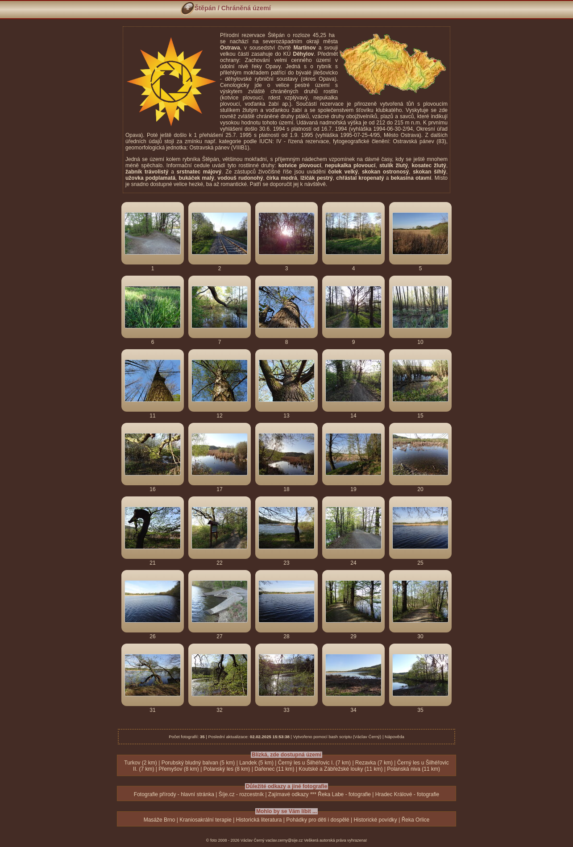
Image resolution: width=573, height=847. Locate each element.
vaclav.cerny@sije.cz (284, 840)
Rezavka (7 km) (374, 763)
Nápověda (394, 736)
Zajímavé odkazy (288, 794)
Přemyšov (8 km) (178, 769)
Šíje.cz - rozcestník (241, 794)
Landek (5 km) (256, 763)
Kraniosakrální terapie (205, 820)
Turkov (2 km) (140, 763)
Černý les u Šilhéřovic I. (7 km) (314, 763)
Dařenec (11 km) (274, 769)
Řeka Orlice (416, 820)
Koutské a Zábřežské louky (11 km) (340, 769)
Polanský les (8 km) (226, 769)
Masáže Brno (159, 820)
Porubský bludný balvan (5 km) (198, 763)
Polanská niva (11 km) (413, 769)
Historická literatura (259, 820)
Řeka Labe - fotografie (344, 794)
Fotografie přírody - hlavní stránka (174, 794)
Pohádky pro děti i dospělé (317, 820)
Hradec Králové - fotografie (407, 794)
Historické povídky (375, 820)
